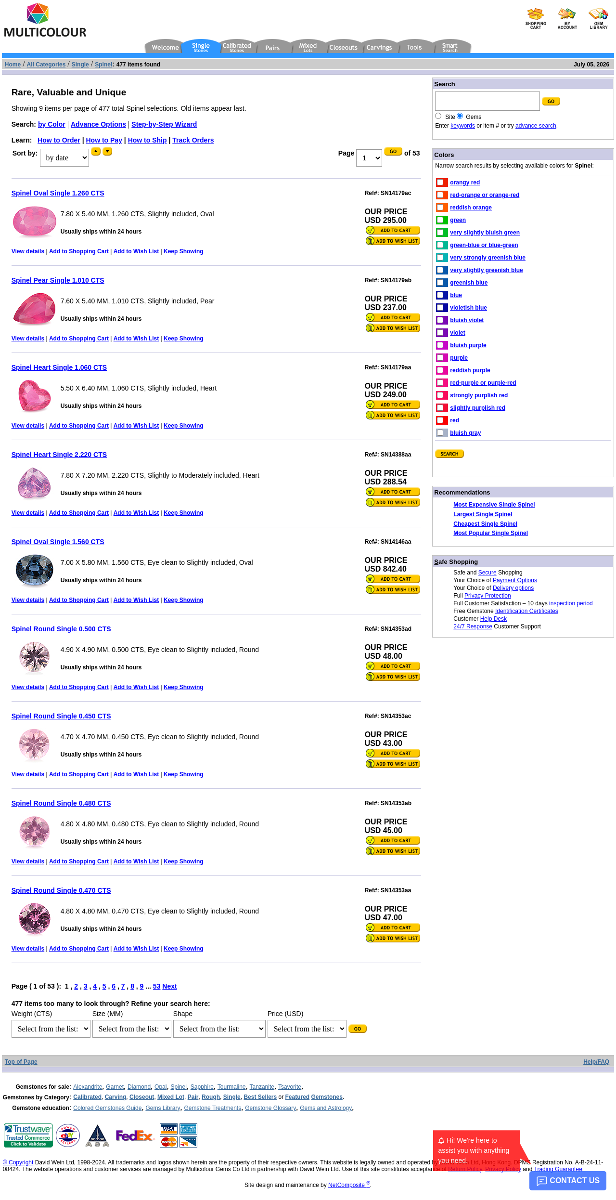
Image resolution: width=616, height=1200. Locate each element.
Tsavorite (289, 1086)
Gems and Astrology (326, 1108)
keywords (462, 125)
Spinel (178, 1086)
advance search (535, 125)
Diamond (139, 1086)
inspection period (571, 603)
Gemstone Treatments (212, 1108)
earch (444, 84)
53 (157, 986)
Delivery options (513, 588)
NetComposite (349, 1185)
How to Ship (147, 140)
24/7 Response (472, 626)
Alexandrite (87, 1086)
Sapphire (202, 1086)
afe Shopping (456, 561)
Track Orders (193, 140)
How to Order (59, 140)
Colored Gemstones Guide (107, 1108)
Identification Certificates (526, 611)
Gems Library (162, 1108)
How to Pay (104, 140)
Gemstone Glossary (270, 1108)
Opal (160, 1086)
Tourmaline (232, 1086)
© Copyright (18, 1162)
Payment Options (515, 580)
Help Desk (493, 618)
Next (169, 986)
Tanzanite (262, 1086)
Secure (487, 572)
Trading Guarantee (558, 1169)
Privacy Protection (487, 595)
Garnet (115, 1086)
